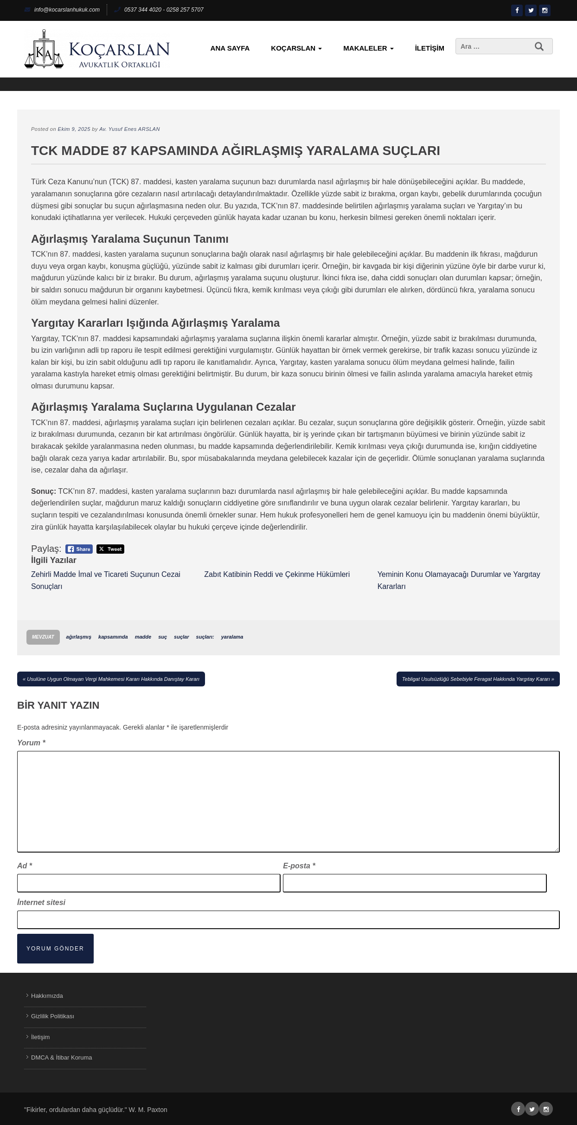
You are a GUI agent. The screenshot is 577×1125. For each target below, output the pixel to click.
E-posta (299, 866)
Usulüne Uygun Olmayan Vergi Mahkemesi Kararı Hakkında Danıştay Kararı (113, 679)
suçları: (205, 637)
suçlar (181, 637)
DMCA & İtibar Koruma (61, 1057)
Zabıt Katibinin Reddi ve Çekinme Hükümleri (277, 574)
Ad (24, 866)
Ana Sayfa (230, 48)
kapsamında (113, 637)
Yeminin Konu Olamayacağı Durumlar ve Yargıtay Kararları (459, 580)
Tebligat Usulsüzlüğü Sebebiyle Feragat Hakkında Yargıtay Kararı (476, 679)
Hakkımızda (47, 995)
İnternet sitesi (41, 902)
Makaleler (368, 48)
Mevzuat (43, 637)
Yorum (31, 743)
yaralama (232, 637)
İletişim (429, 48)
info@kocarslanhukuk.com (62, 9)
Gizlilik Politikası (52, 1016)
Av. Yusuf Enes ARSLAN (129, 129)
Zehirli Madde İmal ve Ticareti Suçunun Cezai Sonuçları (105, 580)
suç (162, 637)
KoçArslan (296, 48)
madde (143, 637)
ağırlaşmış (78, 637)
